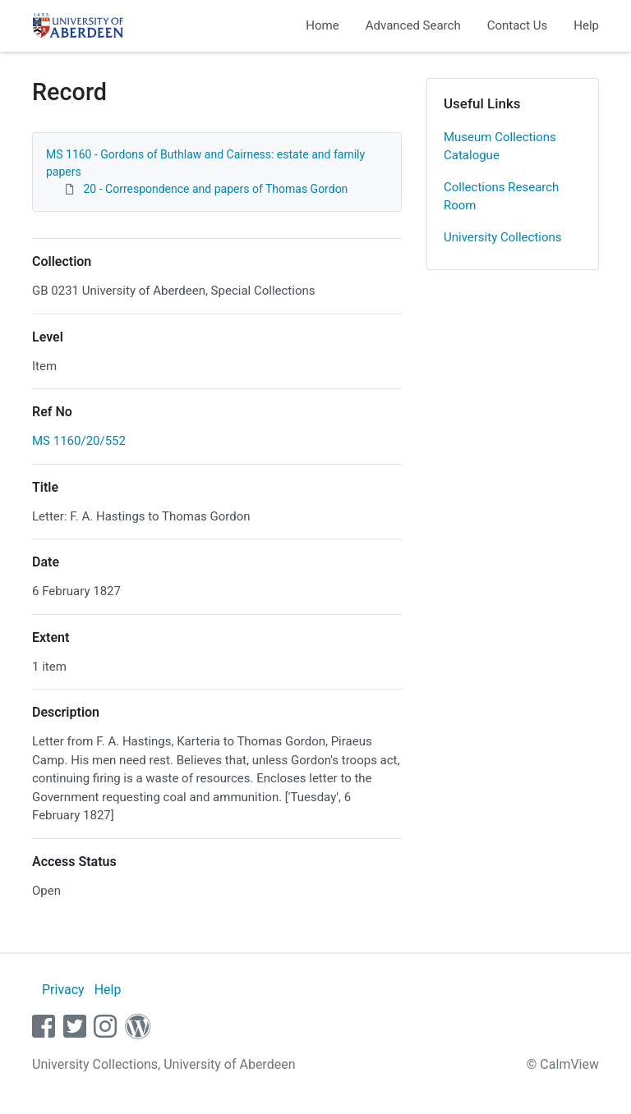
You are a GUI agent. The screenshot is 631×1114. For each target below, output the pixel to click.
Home (322, 25)
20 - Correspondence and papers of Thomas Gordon (215, 188)
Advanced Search (413, 25)
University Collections (503, 237)
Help (586, 25)
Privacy (63, 989)
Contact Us (517, 25)
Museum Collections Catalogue (500, 146)
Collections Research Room (501, 196)
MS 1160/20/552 (79, 440)
